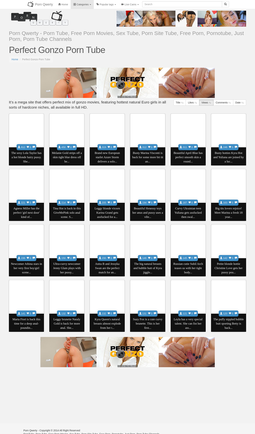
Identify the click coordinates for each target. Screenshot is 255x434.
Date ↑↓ (239, 102)
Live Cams (130, 4)
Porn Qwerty (44, 4)
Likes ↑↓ (192, 102)
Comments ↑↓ (223, 102)
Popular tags (106, 4)
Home (15, 59)
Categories (82, 4)
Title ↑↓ (180, 102)
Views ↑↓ (206, 102)
